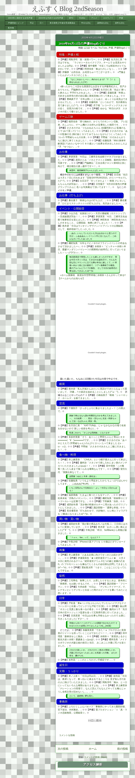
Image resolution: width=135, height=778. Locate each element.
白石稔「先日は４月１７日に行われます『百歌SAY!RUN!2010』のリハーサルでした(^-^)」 (93, 177)
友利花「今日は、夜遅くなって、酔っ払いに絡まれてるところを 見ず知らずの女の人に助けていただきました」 (92, 679)
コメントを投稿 (67, 735)
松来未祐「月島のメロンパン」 (73, 498)
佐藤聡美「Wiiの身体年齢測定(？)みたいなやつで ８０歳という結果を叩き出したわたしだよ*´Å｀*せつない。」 (92, 143)
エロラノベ (108, 18)
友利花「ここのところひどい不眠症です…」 (91, 660)
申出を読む (86, 23)
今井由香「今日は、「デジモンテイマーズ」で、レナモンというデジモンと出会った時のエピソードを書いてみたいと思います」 (92, 590)
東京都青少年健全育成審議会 (62, 23)
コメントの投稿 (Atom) (95, 757)
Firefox (82, 18)
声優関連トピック (16, 23)
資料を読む (120, 23)
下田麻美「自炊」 (111, 501)
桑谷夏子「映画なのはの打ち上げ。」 (88, 200)
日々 (42, 23)
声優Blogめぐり (122, 48)
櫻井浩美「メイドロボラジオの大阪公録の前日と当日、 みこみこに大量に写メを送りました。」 (92, 642)
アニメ (94, 18)
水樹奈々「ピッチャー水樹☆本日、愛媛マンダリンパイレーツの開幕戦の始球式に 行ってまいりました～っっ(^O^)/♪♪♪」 (92, 249)
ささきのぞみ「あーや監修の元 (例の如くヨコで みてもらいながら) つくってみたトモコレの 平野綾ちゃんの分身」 (93, 134)
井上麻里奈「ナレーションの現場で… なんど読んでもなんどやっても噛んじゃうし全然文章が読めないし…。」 (92, 688)
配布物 (11, 28)
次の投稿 (63, 748)
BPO (71, 18)
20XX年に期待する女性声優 (20, 18)
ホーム (93, 748)
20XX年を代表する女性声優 (50, 18)
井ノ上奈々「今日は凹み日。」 (84, 676)
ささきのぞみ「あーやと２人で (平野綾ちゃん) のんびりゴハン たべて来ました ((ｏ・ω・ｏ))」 (92, 443)
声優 (121, 18)
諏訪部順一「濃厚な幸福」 (106, 507)
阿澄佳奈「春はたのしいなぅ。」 (101, 69)
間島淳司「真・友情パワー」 (83, 59)
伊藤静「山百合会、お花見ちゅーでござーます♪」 (87, 72)
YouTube (102, 48)
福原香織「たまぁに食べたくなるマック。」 (91, 495)
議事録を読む (103, 23)
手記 (32, 23)
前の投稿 (122, 748)
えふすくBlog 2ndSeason (67, 8)
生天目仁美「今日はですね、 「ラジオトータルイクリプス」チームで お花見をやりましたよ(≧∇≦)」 (92, 62)
